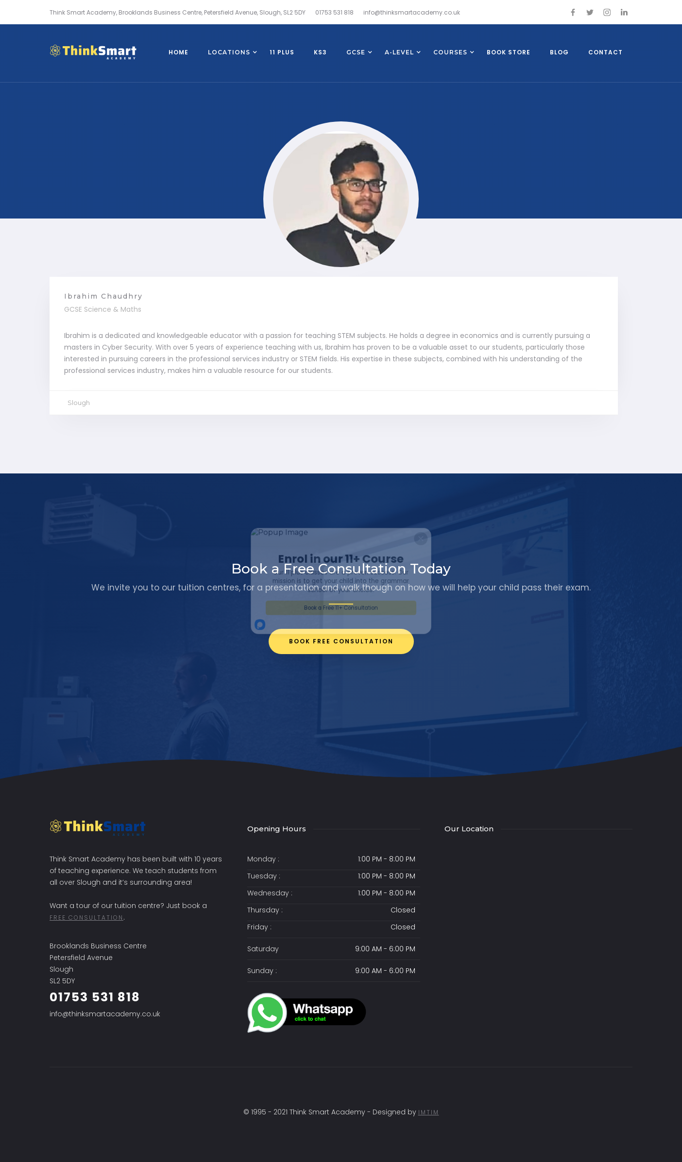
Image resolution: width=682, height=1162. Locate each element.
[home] (93, 52)
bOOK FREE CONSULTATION (341, 641)
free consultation (86, 917)
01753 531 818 (95, 997)
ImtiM (428, 1112)
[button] (229, 53)
